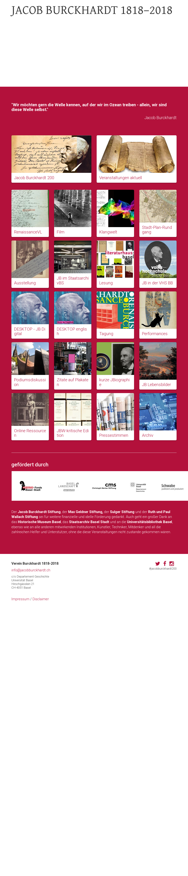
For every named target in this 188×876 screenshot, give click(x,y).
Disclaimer (41, 599)
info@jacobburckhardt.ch (30, 570)
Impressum (20, 599)
